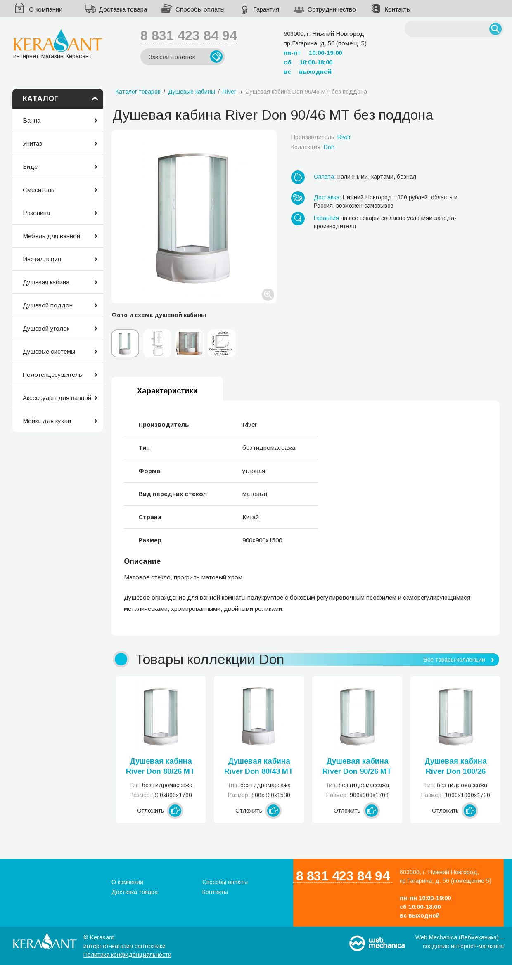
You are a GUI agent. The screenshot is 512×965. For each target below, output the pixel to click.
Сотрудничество (332, 9)
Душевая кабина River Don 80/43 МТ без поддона (259, 767)
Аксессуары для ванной (57, 397)
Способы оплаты (200, 9)
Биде (30, 166)
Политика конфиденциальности (127, 954)
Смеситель (39, 189)
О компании (45, 9)
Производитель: (321, 137)
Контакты (397, 9)
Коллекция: (312, 147)
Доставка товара (123, 9)
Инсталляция (42, 259)
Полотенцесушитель (52, 374)
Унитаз (32, 143)
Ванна (31, 120)
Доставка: (327, 197)
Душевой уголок (46, 328)
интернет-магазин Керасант (58, 44)
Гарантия (266, 9)
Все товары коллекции (454, 659)
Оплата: (325, 176)
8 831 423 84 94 (188, 35)
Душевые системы (49, 351)
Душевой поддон (48, 305)
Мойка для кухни (47, 420)
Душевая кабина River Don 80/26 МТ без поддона (160, 767)
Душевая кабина (46, 282)
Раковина (36, 212)
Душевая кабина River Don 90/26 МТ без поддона (357, 767)
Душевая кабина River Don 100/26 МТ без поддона (455, 767)
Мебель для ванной (51, 235)
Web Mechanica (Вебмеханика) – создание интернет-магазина (459, 941)
